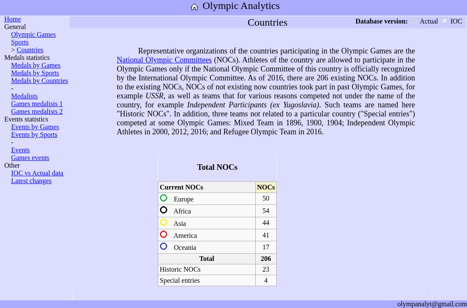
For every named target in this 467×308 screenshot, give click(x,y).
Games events (30, 157)
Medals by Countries (39, 80)
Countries (30, 49)
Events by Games (35, 126)
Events (20, 150)
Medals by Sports (35, 73)
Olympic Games (33, 34)
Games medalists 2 (37, 111)
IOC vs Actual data (37, 173)
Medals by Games (36, 65)
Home (12, 19)
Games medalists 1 (37, 103)
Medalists (24, 96)
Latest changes (31, 180)
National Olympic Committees (164, 60)
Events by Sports (34, 134)
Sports (20, 42)
